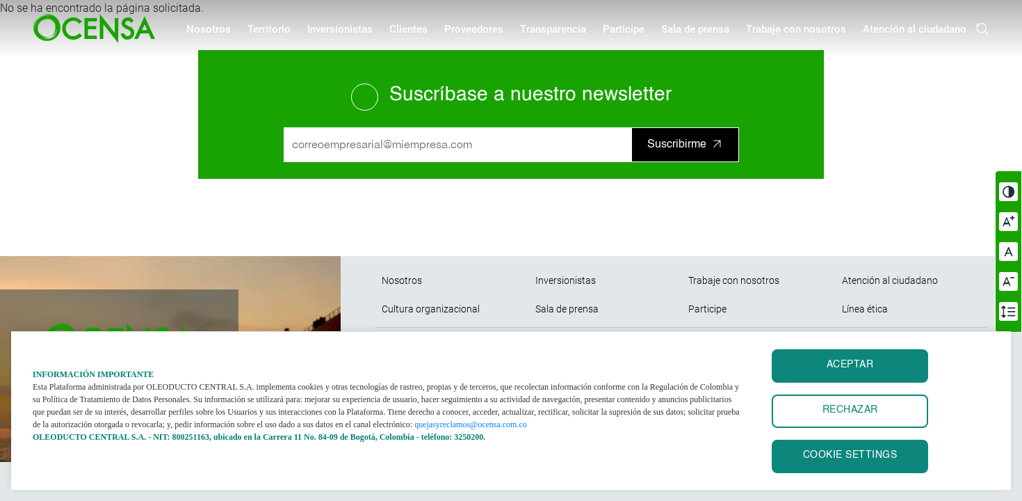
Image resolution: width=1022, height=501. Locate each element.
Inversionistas (340, 29)
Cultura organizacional (431, 309)
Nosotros (208, 29)
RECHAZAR (850, 410)
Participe (623, 29)
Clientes (408, 29)
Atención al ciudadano (914, 29)
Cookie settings (850, 455)
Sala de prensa (695, 29)
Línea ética (865, 309)
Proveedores (473, 29)
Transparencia (553, 29)
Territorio (269, 29)
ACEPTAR (850, 364)
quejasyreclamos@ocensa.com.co (470, 424)
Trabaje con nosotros (796, 29)
